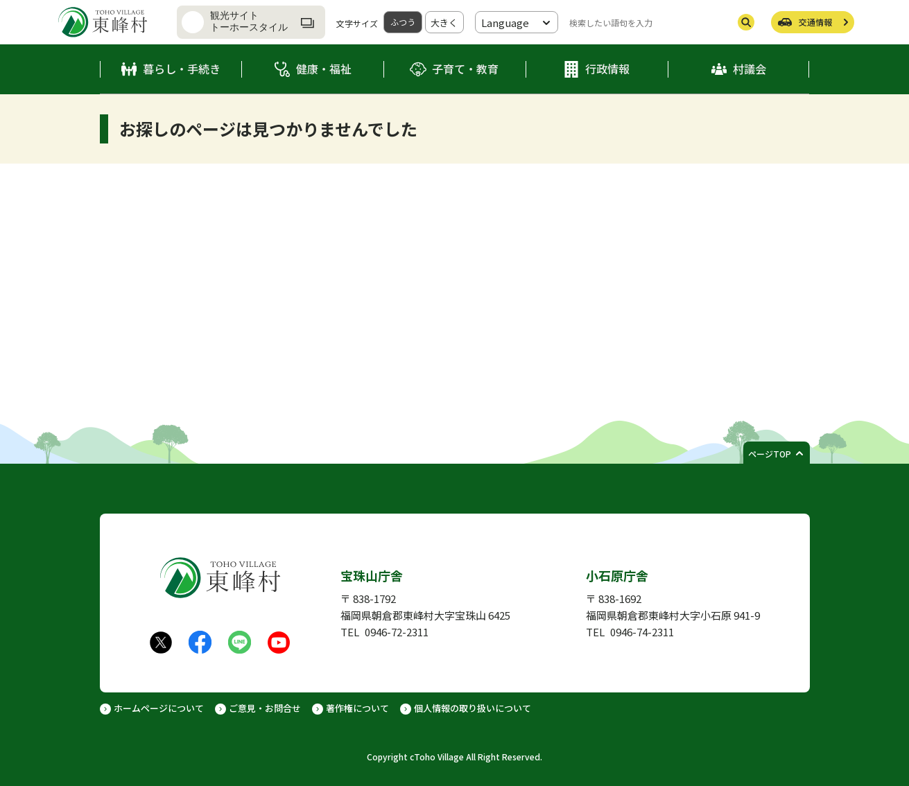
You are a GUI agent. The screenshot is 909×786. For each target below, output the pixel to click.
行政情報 (607, 68)
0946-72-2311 (396, 632)
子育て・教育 (465, 68)
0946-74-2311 (642, 632)
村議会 (749, 68)
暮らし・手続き (181, 68)
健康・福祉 (324, 68)
